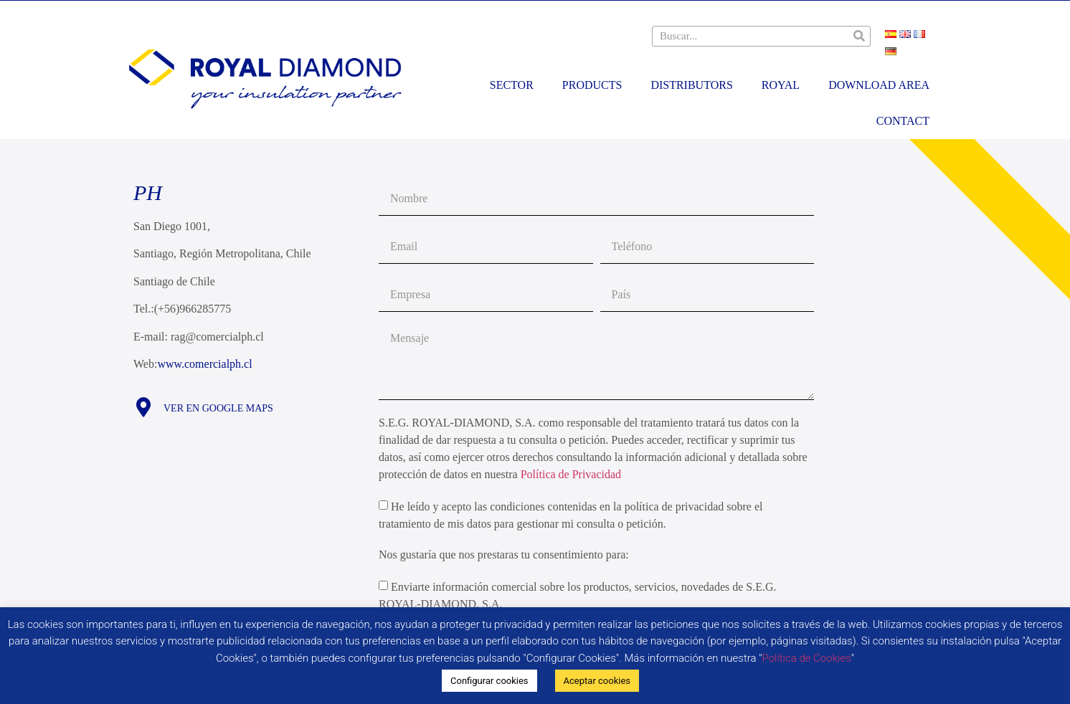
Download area (878, 85)
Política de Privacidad (571, 474)
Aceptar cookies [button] (597, 680)
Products (592, 85)
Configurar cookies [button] (489, 680)
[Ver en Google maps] (143, 407)
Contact (902, 121)
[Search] (859, 36)
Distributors (691, 85)
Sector (512, 85)
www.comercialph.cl (204, 364)
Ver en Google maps (218, 408)
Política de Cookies (806, 658)
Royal (781, 85)
